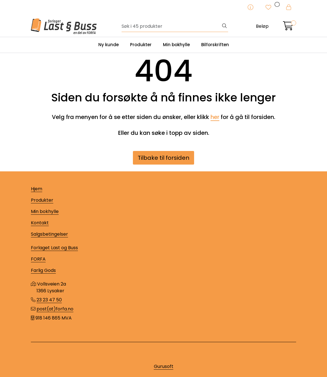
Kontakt (40, 223)
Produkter (141, 45)
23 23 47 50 (49, 300)
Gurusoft (163, 366)
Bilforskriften (215, 45)
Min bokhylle (176, 45)
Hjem (36, 189)
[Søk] (171, 26)
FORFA (38, 259)
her (215, 117)
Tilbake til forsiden (163, 158)
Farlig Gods (43, 270)
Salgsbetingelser (49, 234)
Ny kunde (108, 45)
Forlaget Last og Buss (54, 247)
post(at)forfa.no (55, 309)
